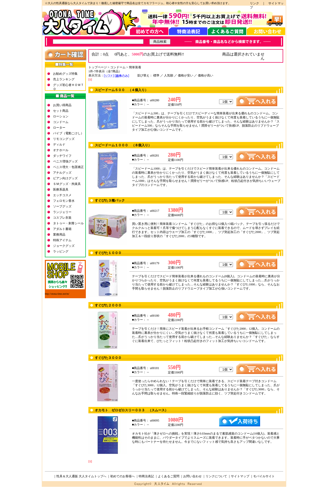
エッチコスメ (62, 195)
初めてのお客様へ (122, 476)
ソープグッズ (62, 206)
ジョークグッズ (64, 246)
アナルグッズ (62, 172)
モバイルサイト (264, 476)
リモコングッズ (64, 139)
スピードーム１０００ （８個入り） (123, 145)
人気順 (168, 75)
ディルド (59, 144)
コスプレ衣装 (62, 217)
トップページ (97, 67)
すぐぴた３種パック (110, 200)
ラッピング (60, 251)
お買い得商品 (62, 105)
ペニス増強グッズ (65, 161)
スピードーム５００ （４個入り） (121, 90)
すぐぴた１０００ (108, 253)
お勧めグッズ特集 (65, 73)
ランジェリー (62, 212)
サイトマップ (240, 476)
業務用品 (59, 234)
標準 (156, 75)
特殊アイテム (62, 240)
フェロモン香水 (64, 201)
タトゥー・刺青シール (68, 223)
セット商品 (60, 111)
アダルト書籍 (62, 229)
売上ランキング (64, 79)
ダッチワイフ (62, 156)
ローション (60, 116)
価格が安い (185, 75)
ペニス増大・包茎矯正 (68, 167)
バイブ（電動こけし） (68, 133)
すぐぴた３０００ (108, 358)
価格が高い (205, 75)
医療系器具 (60, 189)
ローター (59, 127)
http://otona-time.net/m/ (57, 293)
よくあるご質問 (168, 476)
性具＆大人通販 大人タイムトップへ (81, 476)
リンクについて (216, 476)
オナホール (60, 150)
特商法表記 (146, 476)
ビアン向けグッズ (65, 178)
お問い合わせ (192, 476)
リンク (256, 3)
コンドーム (60, 122)
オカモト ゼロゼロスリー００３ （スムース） (131, 410)
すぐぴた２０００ (108, 305)
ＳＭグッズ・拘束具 (67, 184)
